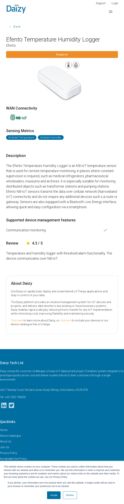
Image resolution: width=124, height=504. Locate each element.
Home (3, 430)
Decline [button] (70, 495)
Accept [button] (53, 495)
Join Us (4, 447)
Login (115, 3)
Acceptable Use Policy (13, 458)
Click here (17, 320)
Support (101, 3)
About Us (5, 441)
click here (65, 320)
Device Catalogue (10, 435)
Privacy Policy (8, 452)
